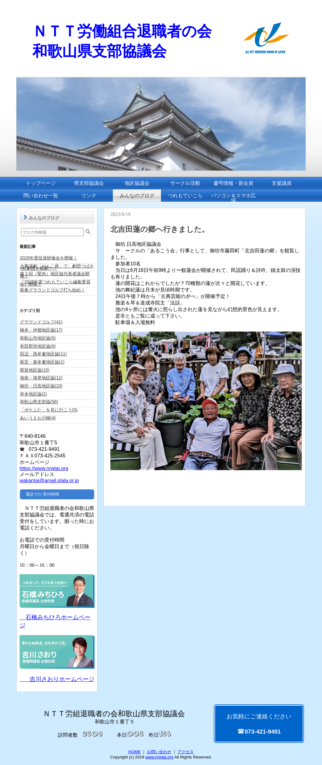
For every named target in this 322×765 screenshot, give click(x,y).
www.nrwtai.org (159, 757)
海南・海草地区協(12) (41, 377)
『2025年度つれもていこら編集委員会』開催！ (55, 282)
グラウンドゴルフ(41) (41, 321)
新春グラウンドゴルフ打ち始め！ (52, 289)
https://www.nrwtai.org (44, 468)
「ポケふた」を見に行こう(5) (48, 409)
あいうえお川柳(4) (38, 417)
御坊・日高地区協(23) (41, 385)
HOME (134, 751)
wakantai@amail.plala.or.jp (49, 480)
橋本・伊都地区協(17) (41, 330)
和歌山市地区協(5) (38, 338)
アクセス (185, 751)
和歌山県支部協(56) (39, 401)
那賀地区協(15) (34, 370)
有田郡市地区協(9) (38, 346)
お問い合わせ (159, 751)
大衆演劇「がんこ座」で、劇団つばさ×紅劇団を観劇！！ (57, 267)
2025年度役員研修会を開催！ (48, 257)
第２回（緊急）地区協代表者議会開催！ (55, 274)
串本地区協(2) (33, 394)
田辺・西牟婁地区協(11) (43, 353)
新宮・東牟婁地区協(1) (42, 362)
